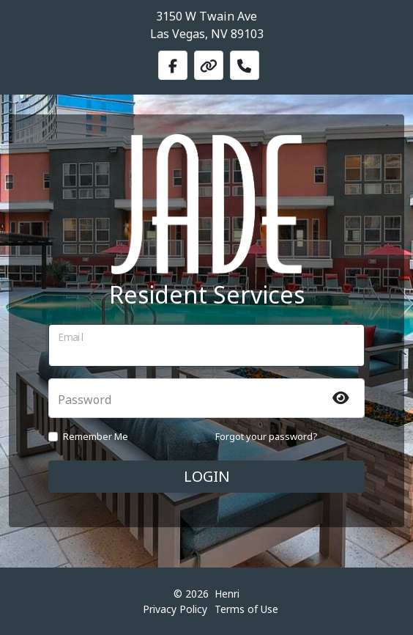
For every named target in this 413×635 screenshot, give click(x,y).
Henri (227, 594)
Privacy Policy (175, 609)
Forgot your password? (266, 436)
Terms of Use (246, 609)
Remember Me (95, 436)
